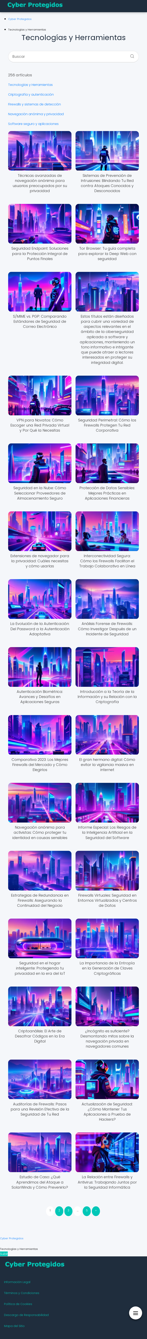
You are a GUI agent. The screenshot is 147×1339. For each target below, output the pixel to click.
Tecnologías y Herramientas (30, 84)
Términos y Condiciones (21, 1293)
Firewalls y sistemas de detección (34, 104)
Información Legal (17, 1282)
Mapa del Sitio (14, 1326)
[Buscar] (131, 55)
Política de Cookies (18, 1304)
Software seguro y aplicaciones (33, 123)
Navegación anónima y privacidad (36, 114)
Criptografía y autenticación (31, 94)
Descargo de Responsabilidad (26, 1315)
